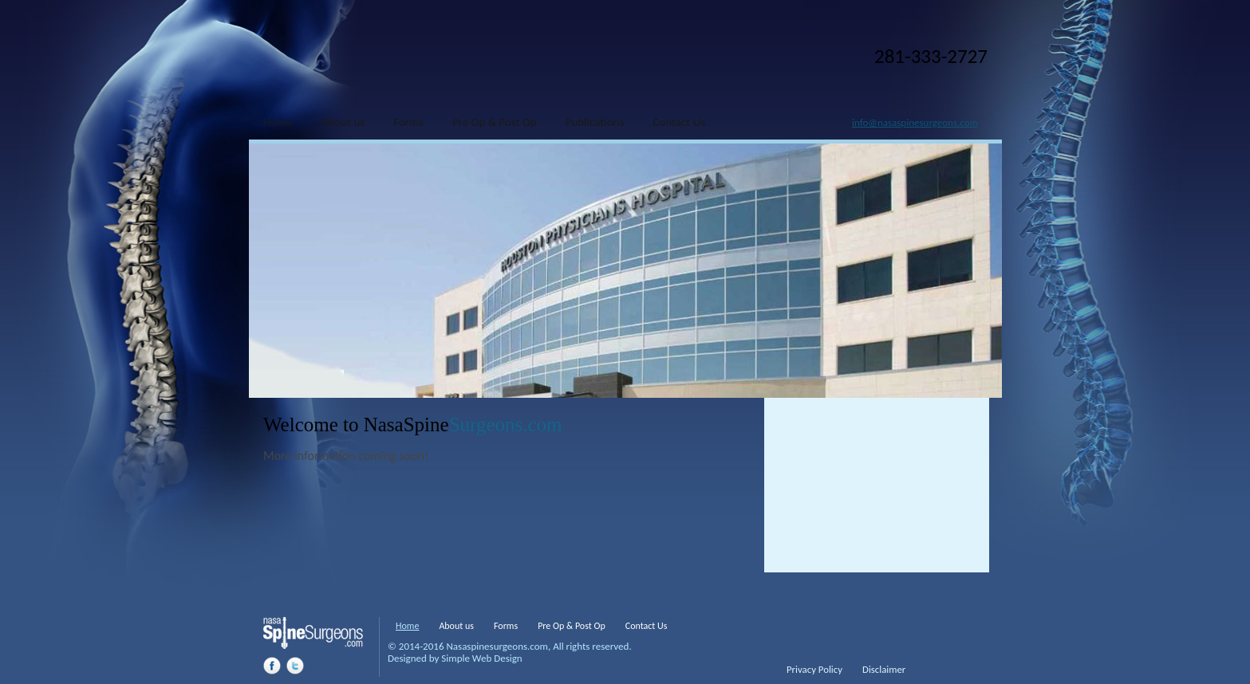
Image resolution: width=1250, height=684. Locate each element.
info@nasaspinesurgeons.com (915, 122)
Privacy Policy (814, 669)
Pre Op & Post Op (571, 625)
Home (407, 625)
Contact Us (646, 625)
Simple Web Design (481, 658)
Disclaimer (883, 669)
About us (456, 625)
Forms (506, 625)
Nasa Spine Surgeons (344, 70)
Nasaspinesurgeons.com (497, 646)
